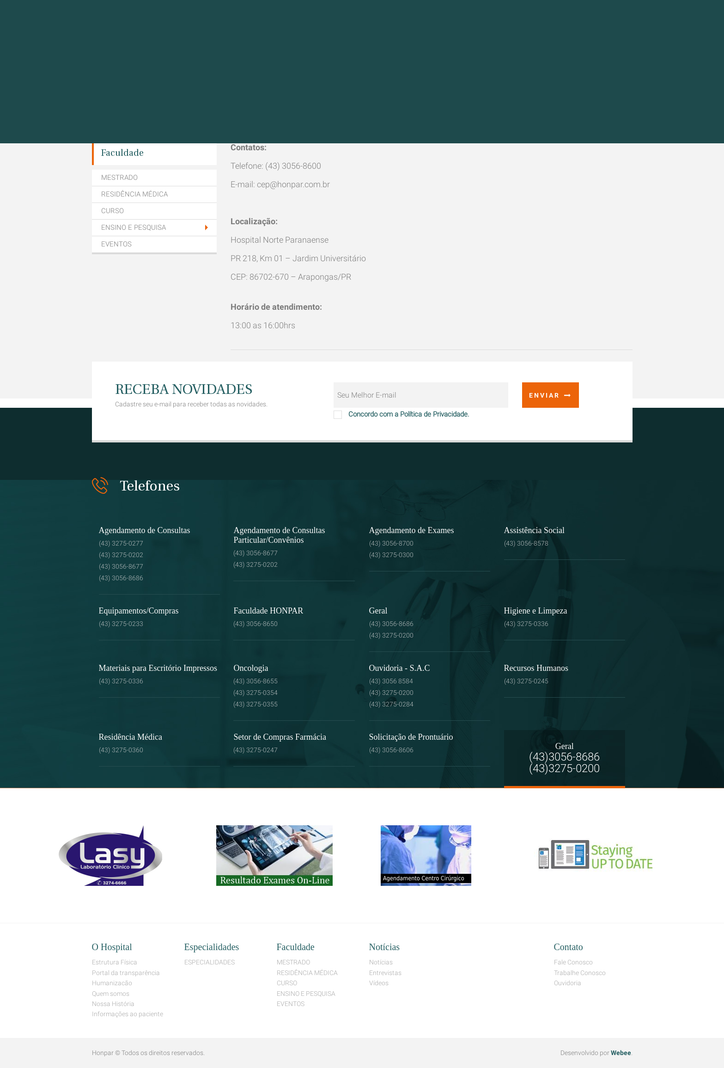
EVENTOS (116, 244)
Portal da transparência (126, 972)
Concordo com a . (401, 412)
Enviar (550, 395)
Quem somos (110, 993)
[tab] (154, 228)
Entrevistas (385, 972)
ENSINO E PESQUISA (133, 227)
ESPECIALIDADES (209, 962)
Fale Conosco (573, 962)
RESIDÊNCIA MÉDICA (134, 194)
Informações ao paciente (127, 1014)
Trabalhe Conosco (580, 972)
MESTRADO (119, 177)
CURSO (112, 211)
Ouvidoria (567, 983)
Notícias (381, 962)
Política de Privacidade (434, 414)
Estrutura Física (114, 962)
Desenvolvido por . (596, 1052)
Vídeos (379, 983)
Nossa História (113, 1003)
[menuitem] (154, 153)
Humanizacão (112, 983)
